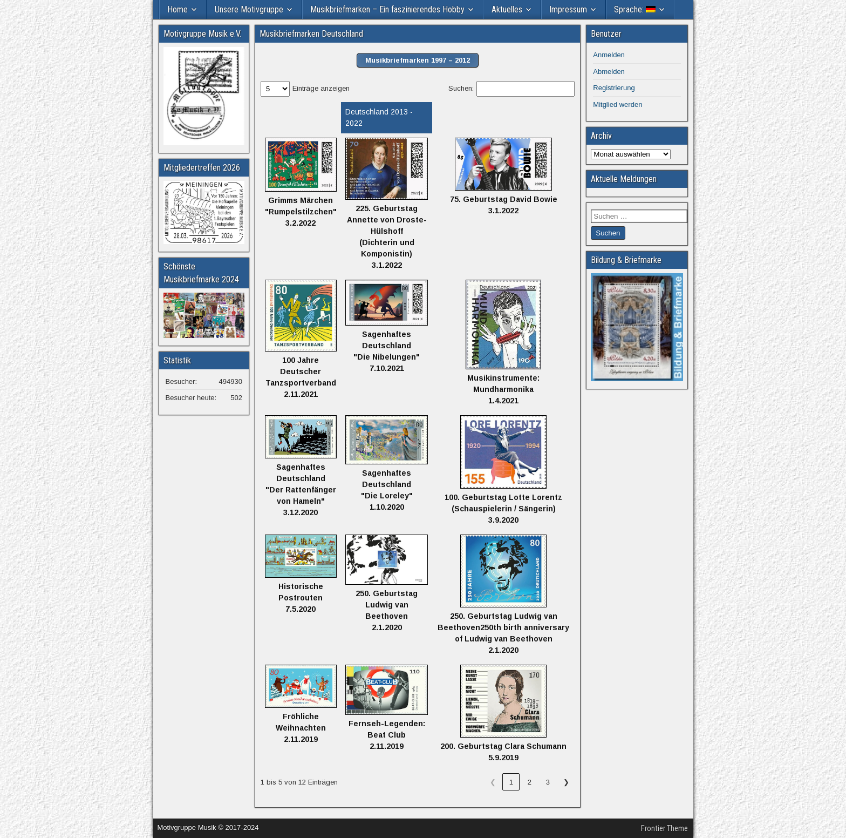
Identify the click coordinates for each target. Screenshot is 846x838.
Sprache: (635, 9)
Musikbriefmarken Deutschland (311, 34)
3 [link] (548, 782)
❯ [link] (566, 782)
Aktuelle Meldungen (624, 179)
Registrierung (613, 88)
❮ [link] (493, 782)
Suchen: (461, 88)
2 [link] (529, 782)
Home (177, 9)
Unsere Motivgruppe (249, 9)
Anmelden (609, 55)
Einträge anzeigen (321, 88)
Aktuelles (507, 9)
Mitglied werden (617, 104)
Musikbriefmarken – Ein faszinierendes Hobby (387, 9)
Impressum (568, 9)
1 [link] (511, 782)
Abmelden (609, 71)
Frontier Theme (664, 828)
